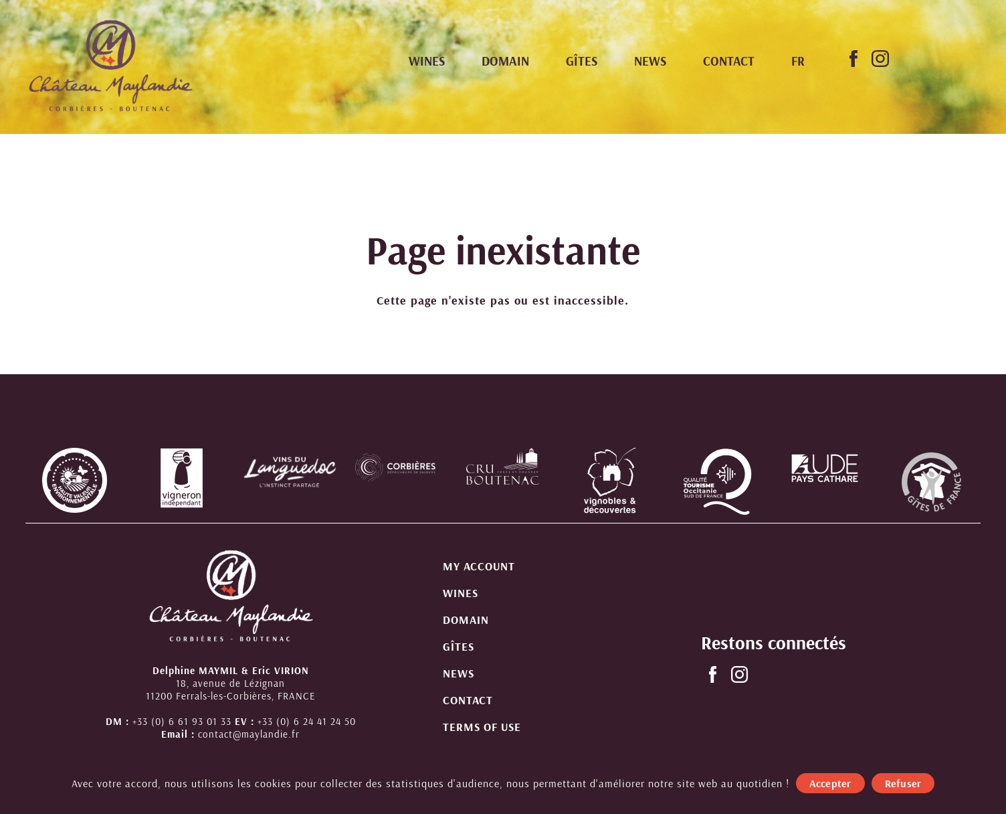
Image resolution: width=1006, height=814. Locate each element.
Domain (505, 61)
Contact (728, 61)
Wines (427, 61)
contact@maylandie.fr (249, 734)
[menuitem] (798, 61)
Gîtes (581, 61)
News (650, 61)
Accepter (830, 783)
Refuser (903, 783)
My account (479, 566)
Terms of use (482, 727)
